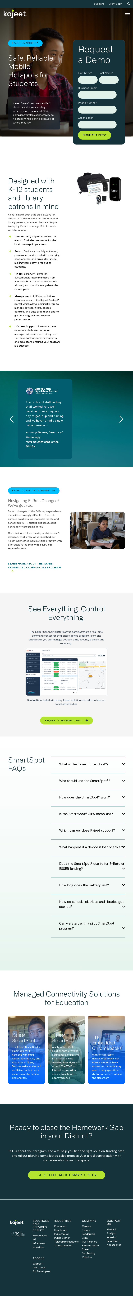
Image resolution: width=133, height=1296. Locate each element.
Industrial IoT (61, 1234)
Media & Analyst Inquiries (111, 1233)
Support (99, 3)
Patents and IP (90, 1245)
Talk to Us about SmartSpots (66, 1175)
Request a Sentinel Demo (66, 720)
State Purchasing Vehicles (88, 1253)
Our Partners (89, 1241)
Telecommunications (66, 1241)
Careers (86, 1226)
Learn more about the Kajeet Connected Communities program (34, 567)
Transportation (63, 1245)
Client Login (115, 3)
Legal (85, 1237)
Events (86, 1230)
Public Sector (62, 1237)
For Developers (41, 1271)
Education (60, 1226)
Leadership (88, 1234)
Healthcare (60, 1230)
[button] (121, 419)
